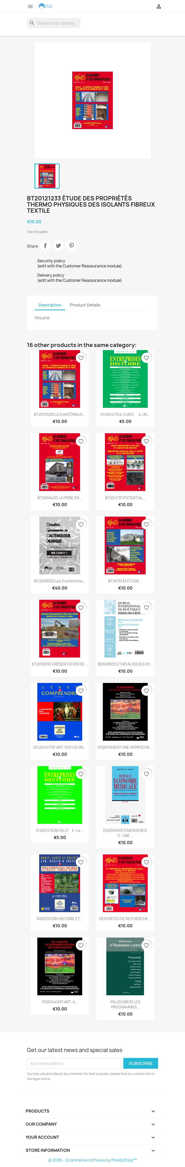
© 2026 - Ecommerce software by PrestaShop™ (92, 1160)
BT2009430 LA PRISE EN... (60, 497)
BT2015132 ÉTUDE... (125, 580)
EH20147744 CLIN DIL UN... (125, 414)
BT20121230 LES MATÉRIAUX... (60, 414)
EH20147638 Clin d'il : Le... (59, 830)
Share (45, 245)
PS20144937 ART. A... (60, 1001)
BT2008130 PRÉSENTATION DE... (60, 664)
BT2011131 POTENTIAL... (125, 497)
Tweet (58, 245)
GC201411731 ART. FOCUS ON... (59, 747)
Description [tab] (50, 305)
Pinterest (71, 245)
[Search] (53, 23)
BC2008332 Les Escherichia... (60, 580)
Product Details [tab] (85, 305)
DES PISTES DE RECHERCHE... (125, 918)
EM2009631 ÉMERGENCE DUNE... (125, 833)
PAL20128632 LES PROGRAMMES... (125, 1004)
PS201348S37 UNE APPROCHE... (125, 747)
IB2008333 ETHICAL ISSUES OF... (125, 664)
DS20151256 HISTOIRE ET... (60, 918)
